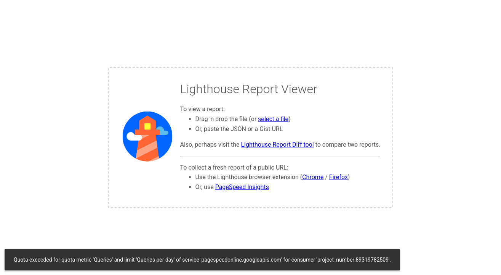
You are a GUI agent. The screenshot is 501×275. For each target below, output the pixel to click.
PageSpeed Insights (242, 187)
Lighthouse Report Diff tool (277, 144)
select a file (273, 119)
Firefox (338, 177)
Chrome (312, 177)
